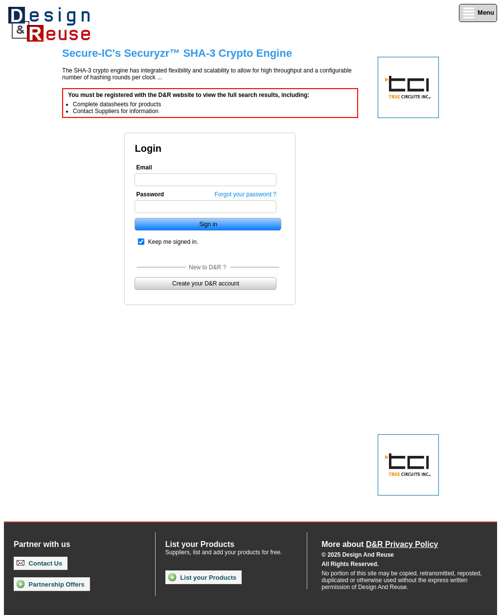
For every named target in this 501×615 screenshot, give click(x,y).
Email (144, 167)
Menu (478, 13)
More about (379, 544)
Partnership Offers (51, 584)
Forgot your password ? (245, 194)
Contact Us (39, 563)
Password (150, 194)
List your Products (202, 577)
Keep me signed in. (173, 241)
